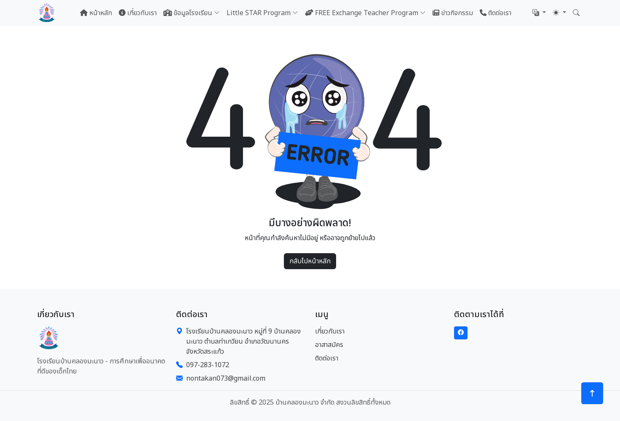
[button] (539, 13)
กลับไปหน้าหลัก (310, 261)
